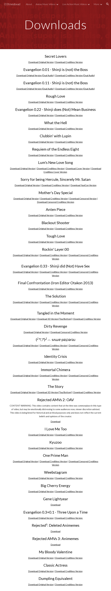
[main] (55, 24)
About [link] (29, 4)
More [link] (96, 4)
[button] (107, 4)
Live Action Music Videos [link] (74, 4)
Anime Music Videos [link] (46, 4)
